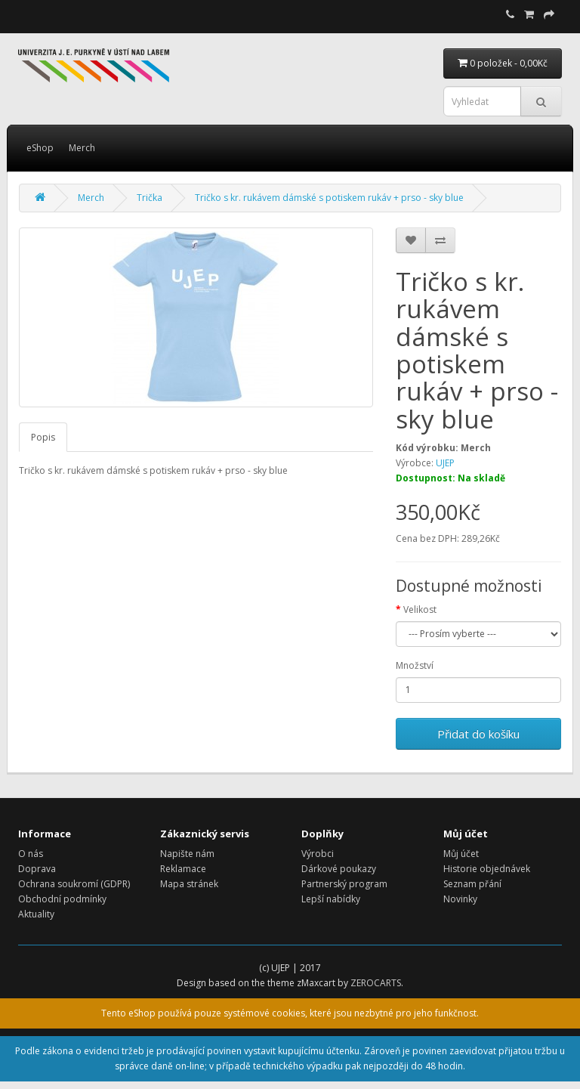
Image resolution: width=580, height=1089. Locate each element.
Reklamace (183, 868)
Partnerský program (344, 883)
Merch (82, 147)
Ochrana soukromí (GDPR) (74, 883)
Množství (414, 665)
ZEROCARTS (375, 982)
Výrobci (317, 853)
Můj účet (461, 853)
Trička (149, 197)
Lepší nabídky (330, 899)
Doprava (37, 868)
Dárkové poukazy (338, 868)
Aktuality (36, 914)
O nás (30, 853)
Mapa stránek (189, 883)
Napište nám (187, 853)
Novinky (460, 899)
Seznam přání (472, 883)
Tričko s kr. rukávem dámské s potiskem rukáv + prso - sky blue (329, 197)
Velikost (420, 609)
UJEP (445, 462)
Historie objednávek (486, 868)
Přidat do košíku (478, 733)
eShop (40, 147)
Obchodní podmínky (62, 899)
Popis (43, 437)
